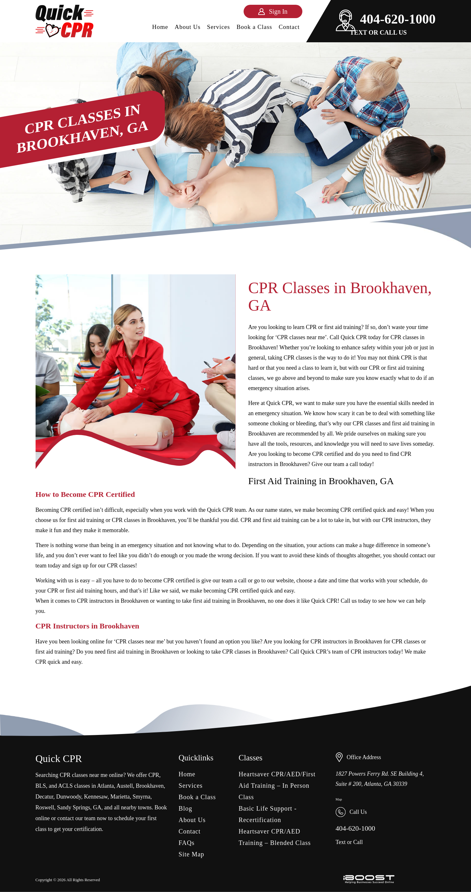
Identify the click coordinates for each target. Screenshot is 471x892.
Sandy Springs (74, 807)
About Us (187, 27)
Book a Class (254, 27)
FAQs (186, 842)
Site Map (191, 854)
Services (218, 27)
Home (160, 27)
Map (339, 799)
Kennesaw (96, 796)
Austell (125, 786)
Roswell (45, 807)
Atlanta (105, 786)
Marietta (120, 796)
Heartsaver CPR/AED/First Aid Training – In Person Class (277, 785)
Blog (185, 808)
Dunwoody (68, 796)
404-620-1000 (386, 19)
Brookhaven (150, 786)
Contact (289, 27)
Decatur (44, 796)
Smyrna (141, 796)
